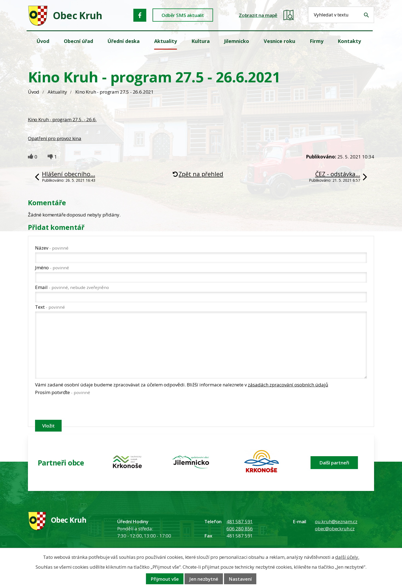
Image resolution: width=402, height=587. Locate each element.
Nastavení (240, 579)
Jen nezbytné (203, 579)
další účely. (347, 557)
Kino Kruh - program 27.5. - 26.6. (62, 119)
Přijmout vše (165, 579)
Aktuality (57, 92)
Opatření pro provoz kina (54, 138)
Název (51, 248)
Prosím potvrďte (62, 392)
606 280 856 (239, 528)
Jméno (52, 267)
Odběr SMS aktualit (183, 15)
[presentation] (76, 408)
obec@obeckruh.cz (335, 528)
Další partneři (334, 462)
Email (72, 287)
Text (50, 307)
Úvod (33, 92)
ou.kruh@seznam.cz (336, 521)
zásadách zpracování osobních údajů (288, 384)
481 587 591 (239, 521)
